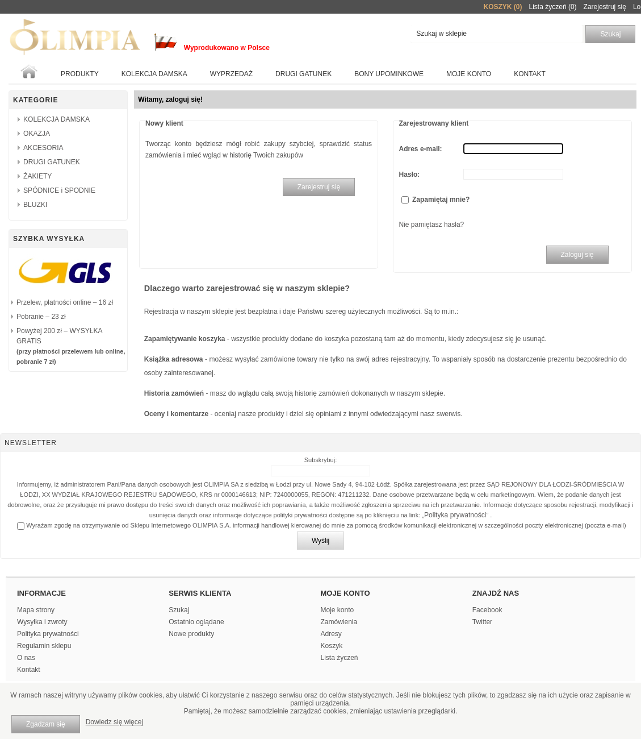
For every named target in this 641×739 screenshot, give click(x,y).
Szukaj (179, 610)
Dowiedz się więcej (114, 722)
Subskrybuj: (320, 459)
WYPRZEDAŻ (231, 74)
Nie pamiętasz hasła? (431, 225)
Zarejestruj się (605, 7)
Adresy (331, 634)
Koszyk (332, 646)
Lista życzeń (339, 658)
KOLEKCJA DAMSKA (154, 74)
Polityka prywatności (455, 515)
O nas (26, 658)
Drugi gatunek (303, 74)
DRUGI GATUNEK (51, 162)
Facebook (487, 610)
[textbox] (496, 34)
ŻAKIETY (37, 176)
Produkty (80, 74)
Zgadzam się (45, 724)
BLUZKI (35, 205)
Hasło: (409, 174)
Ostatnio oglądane (196, 622)
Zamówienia (339, 622)
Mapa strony (36, 610)
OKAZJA (36, 134)
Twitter (482, 622)
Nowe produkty (191, 634)
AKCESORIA (43, 148)
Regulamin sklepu (44, 646)
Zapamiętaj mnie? (440, 200)
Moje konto (468, 74)
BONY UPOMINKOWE (389, 74)
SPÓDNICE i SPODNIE (59, 190)
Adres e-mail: (420, 149)
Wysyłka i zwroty (42, 622)
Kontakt (530, 74)
